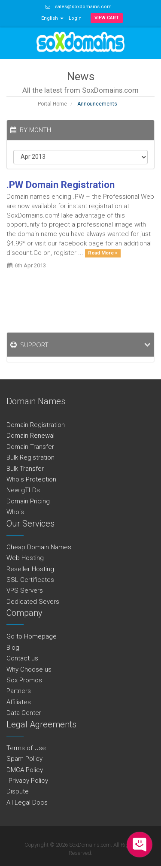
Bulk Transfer (25, 468)
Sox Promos (24, 680)
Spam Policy (24, 759)
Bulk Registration (30, 457)
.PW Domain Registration (60, 184)
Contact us (22, 658)
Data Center (23, 713)
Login (75, 18)
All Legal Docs (27, 802)
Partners (18, 691)
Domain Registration (35, 425)
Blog (12, 647)
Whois (15, 512)
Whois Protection (31, 479)
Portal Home (52, 104)
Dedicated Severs (32, 602)
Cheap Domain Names (38, 547)
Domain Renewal (30, 435)
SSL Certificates (30, 580)
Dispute (17, 791)
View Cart (106, 18)
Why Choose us (29, 669)
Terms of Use (26, 748)
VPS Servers (24, 590)
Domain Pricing (28, 501)
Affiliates (18, 702)
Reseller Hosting (30, 569)
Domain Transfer (30, 447)
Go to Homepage (31, 636)
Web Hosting (25, 558)
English (52, 18)
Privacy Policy (27, 780)
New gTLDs (23, 490)
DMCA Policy (24, 770)
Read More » (103, 253)
